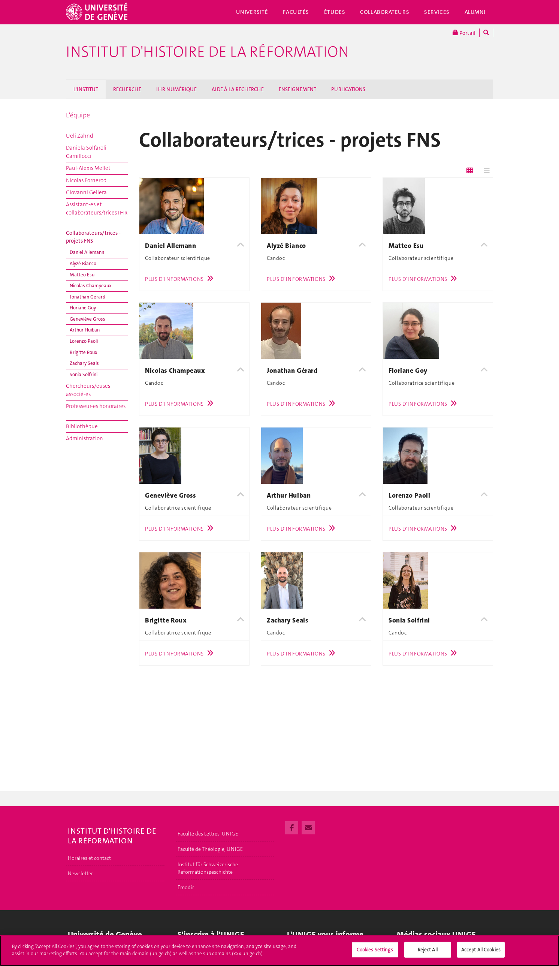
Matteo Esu (82, 275)
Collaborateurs (384, 12)
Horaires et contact (89, 858)
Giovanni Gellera (86, 192)
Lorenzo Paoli (84, 341)
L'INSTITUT (85, 89)
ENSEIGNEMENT (297, 89)
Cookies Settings (375, 953)
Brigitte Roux (83, 352)
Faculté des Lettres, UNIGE (208, 833)
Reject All (428, 953)
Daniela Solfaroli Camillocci (86, 151)
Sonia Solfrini (83, 374)
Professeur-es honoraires (96, 406)
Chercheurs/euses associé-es (88, 390)
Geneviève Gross (87, 319)
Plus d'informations (181, 279)
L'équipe (78, 115)
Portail (464, 33)
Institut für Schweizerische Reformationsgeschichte (208, 868)
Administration (84, 438)
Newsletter (80, 873)
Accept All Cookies (481, 953)
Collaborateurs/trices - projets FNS (93, 236)
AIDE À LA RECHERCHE (238, 89)
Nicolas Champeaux (91, 285)
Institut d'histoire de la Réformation (207, 52)
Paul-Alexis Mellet (88, 168)
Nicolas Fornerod (86, 180)
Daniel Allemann (87, 252)
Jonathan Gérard (87, 297)
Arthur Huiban (85, 330)
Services (437, 12)
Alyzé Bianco (83, 263)
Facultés (296, 12)
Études (334, 12)
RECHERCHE (127, 89)
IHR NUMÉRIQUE (176, 89)
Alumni (475, 12)
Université (252, 12)
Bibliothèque (82, 426)
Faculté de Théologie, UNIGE (210, 849)
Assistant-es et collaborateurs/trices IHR (96, 208)
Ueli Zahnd (79, 136)
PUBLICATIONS (348, 89)
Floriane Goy (83, 307)
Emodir (186, 887)
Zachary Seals (84, 363)
